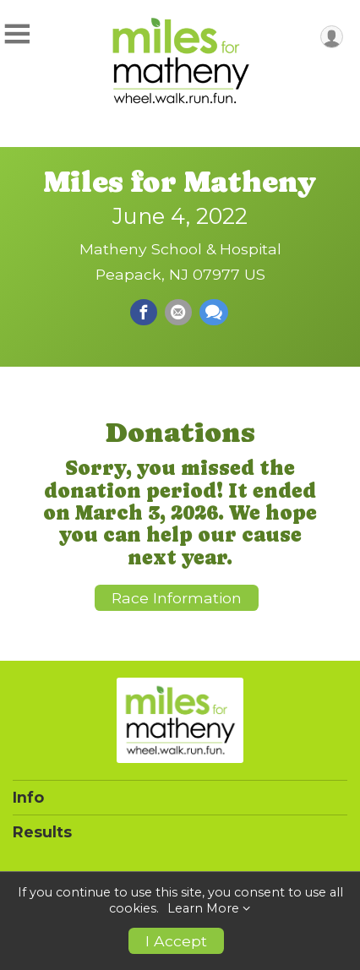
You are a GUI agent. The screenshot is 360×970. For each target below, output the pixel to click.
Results (42, 832)
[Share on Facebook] (143, 312)
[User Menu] (331, 36)
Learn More (203, 908)
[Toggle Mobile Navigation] (17, 34)
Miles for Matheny (180, 182)
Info (28, 797)
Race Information (177, 598)
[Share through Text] (213, 312)
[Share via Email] (178, 312)
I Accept (176, 941)
